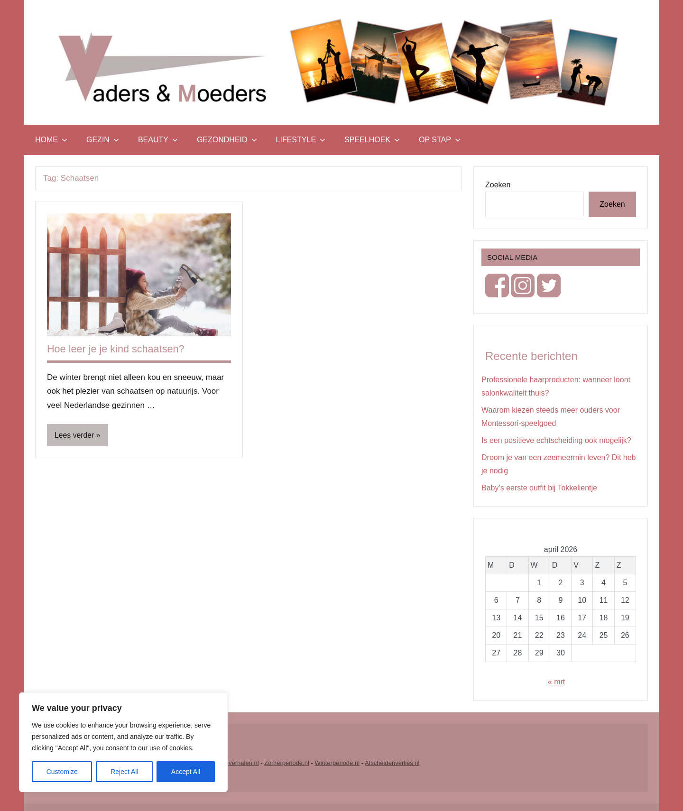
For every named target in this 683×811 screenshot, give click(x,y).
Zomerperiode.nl (286, 762)
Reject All (124, 771)
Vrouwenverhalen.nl (231, 762)
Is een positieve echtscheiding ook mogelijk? (556, 440)
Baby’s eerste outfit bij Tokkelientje (539, 488)
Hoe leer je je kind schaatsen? (117, 349)
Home (51, 140)
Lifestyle (300, 140)
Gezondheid (227, 140)
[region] (123, 742)
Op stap (440, 140)
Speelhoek (372, 140)
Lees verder (75, 435)
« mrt (556, 682)
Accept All (185, 771)
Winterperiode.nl (337, 762)
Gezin (102, 140)
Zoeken (497, 185)
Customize (62, 771)
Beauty (158, 140)
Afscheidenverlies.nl (392, 762)
